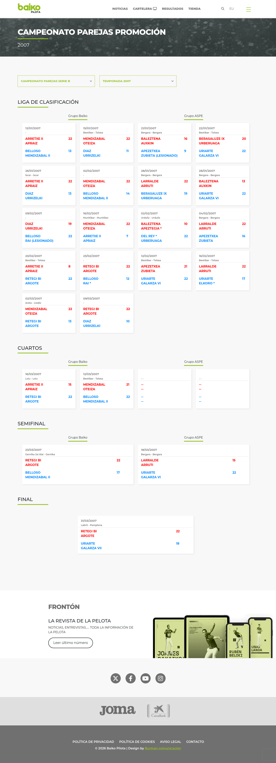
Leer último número (70, 643)
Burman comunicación (163, 748)
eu (231, 9)
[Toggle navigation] (248, 9)
